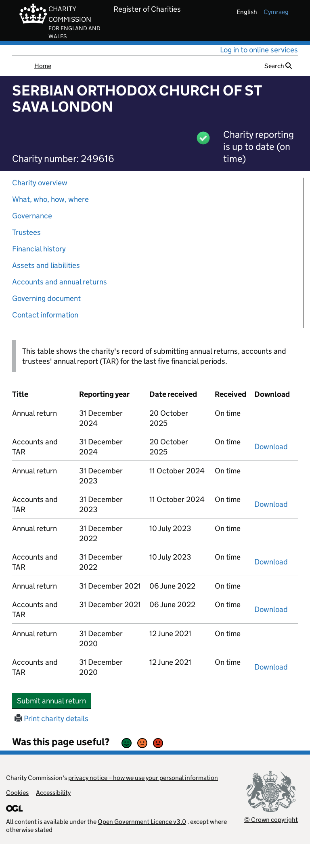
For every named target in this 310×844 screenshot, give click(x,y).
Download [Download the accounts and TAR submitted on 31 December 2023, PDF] (271, 504)
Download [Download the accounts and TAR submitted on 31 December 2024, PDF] (271, 446)
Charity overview (39, 182)
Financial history (39, 248)
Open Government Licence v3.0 (142, 821)
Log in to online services (259, 49)
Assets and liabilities (46, 265)
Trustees (26, 232)
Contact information (45, 314)
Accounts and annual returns (59, 281)
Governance (32, 215)
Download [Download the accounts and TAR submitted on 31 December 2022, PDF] (271, 561)
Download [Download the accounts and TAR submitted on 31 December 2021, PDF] (271, 609)
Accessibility (53, 792)
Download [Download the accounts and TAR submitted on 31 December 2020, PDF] (271, 667)
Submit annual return (54, 700)
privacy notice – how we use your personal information (143, 778)
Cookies (17, 792)
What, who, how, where (50, 199)
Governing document (46, 298)
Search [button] (278, 66)
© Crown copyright (271, 819)
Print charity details (51, 718)
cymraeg (276, 12)
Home (42, 66)
